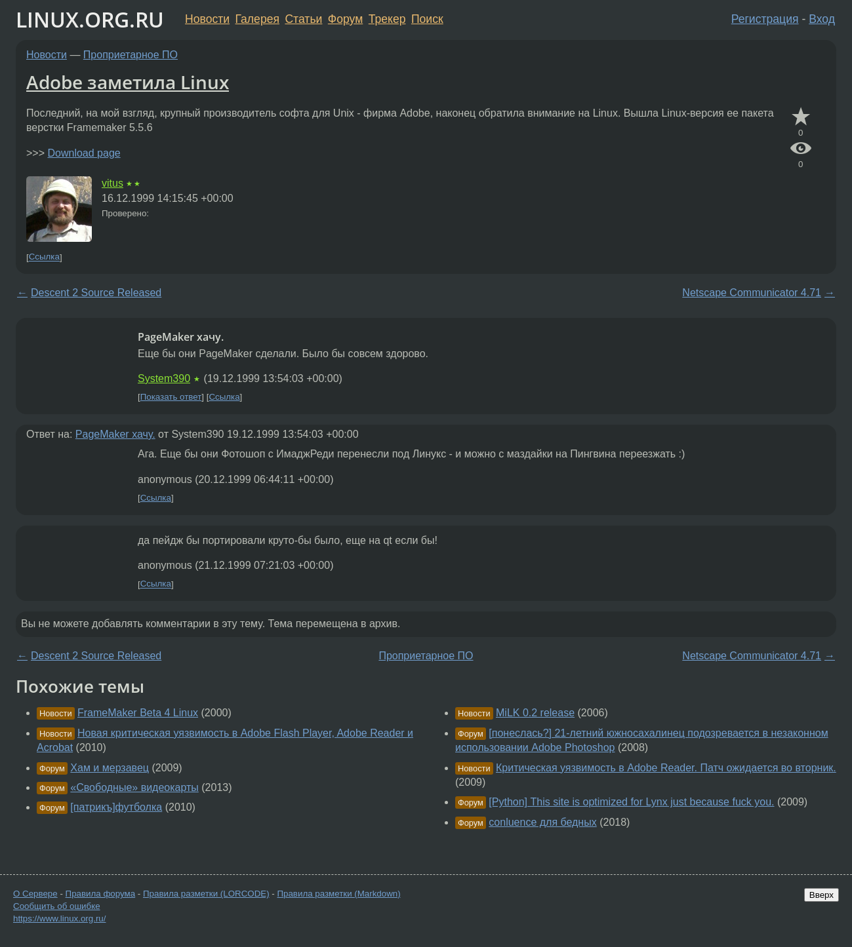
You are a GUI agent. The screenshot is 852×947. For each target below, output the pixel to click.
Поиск (427, 19)
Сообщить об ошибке (56, 906)
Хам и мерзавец (109, 767)
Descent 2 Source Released (96, 292)
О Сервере (35, 894)
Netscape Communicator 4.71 (751, 292)
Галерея (257, 19)
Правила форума (101, 894)
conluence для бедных (542, 822)
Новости (207, 19)
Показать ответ (171, 397)
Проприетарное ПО (130, 54)
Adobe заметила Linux (127, 81)
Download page (83, 153)
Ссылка (44, 257)
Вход (822, 19)
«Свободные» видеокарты (134, 787)
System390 (164, 378)
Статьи (303, 19)
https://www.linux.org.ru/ (59, 918)
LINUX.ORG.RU (90, 19)
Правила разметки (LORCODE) (206, 894)
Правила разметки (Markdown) (338, 894)
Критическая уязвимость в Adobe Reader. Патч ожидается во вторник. (666, 767)
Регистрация (765, 19)
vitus (112, 183)
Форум (345, 19)
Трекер (387, 19)
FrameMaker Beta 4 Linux (137, 712)
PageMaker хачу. (115, 434)
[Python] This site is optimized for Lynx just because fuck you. (631, 801)
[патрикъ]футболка (116, 807)
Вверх (821, 895)
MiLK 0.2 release (535, 712)
